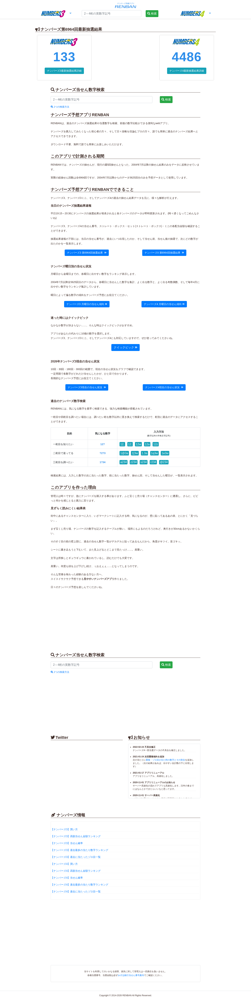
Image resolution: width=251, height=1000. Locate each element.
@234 (164, 462)
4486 (187, 57)
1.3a (144, 453)
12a (147, 444)
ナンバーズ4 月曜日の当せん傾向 (164, 304)
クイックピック (125, 347)
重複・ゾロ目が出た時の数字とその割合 (165, 760)
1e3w (165, 453)
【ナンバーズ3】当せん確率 (67, 843)
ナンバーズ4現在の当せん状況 (164, 387)
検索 (152, 13)
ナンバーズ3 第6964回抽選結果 (86, 252)
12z (155, 444)
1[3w (135, 453)
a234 (123, 462)
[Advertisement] (125, 57)
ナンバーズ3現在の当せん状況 (87, 387)
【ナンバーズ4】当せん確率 (67, 877)
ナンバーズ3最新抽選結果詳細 (64, 70)
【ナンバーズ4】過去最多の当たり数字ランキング (79, 884)
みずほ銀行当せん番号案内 (131, 975)
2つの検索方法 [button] (60, 106)
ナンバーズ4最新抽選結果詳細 (186, 70)
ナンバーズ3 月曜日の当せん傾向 (86, 304)
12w (138, 444)
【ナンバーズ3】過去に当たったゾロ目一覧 (76, 857)
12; (130, 444)
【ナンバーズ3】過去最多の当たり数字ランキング (79, 850)
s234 (143, 462)
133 (64, 57)
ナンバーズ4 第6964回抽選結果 (164, 252)
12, (122, 444)
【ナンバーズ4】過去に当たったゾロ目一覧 (76, 891)
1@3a (124, 453)
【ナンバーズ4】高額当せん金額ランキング (76, 870)
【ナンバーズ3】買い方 (64, 829)
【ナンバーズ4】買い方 (64, 863)
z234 (133, 462)
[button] (55, 13)
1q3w (154, 453)
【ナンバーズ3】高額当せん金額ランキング (76, 836)
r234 (153, 462)
